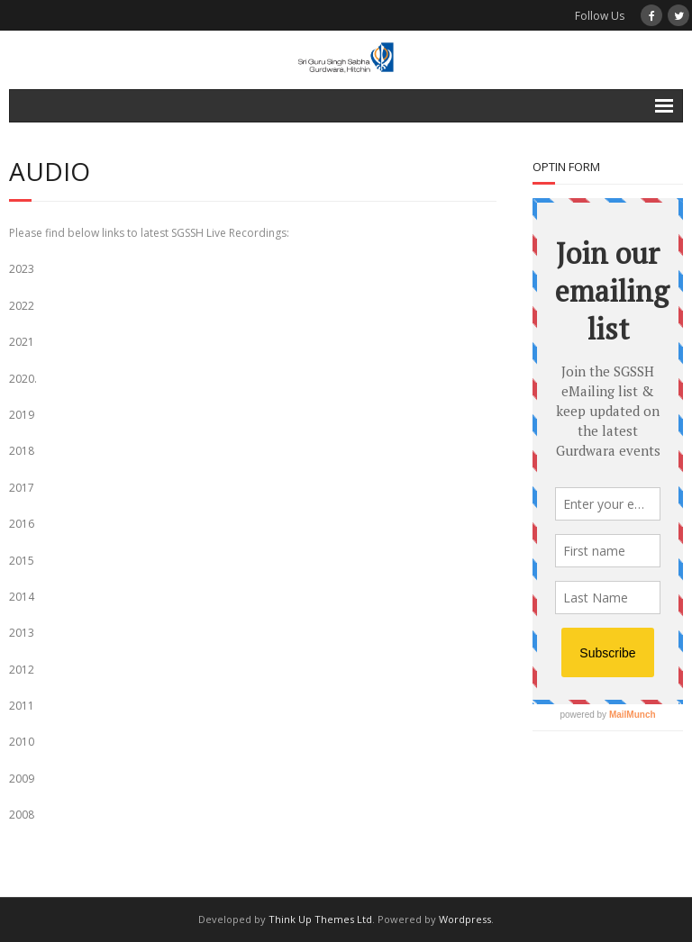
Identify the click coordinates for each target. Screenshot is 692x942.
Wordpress (465, 919)
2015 (21, 560)
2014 (21, 596)
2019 (21, 414)
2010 (21, 741)
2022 (21, 305)
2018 (21, 450)
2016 (21, 523)
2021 (21, 341)
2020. (23, 378)
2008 (21, 814)
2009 (21, 778)
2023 (21, 268)
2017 (21, 487)
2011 (21, 705)
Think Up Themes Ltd (320, 919)
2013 (21, 632)
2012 (21, 669)
